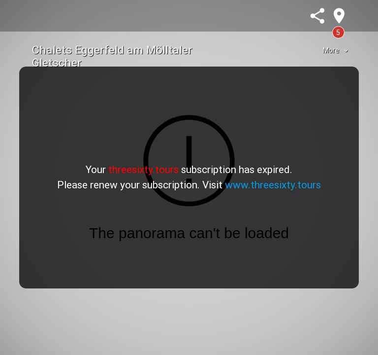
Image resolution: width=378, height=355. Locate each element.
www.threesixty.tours (273, 184)
